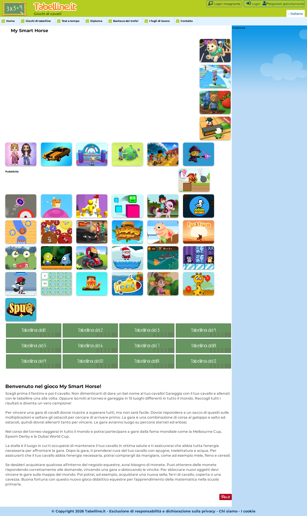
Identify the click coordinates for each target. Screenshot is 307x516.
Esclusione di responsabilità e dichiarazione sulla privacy (162, 511)
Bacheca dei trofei (125, 21)
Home (10, 21)
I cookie (248, 511)
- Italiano (295, 14)
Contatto (187, 21)
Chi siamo (228, 511)
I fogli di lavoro (159, 21)
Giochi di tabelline (38, 21)
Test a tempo (70, 21)
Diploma (96, 21)
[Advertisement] (85, 183)
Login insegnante (224, 3)
